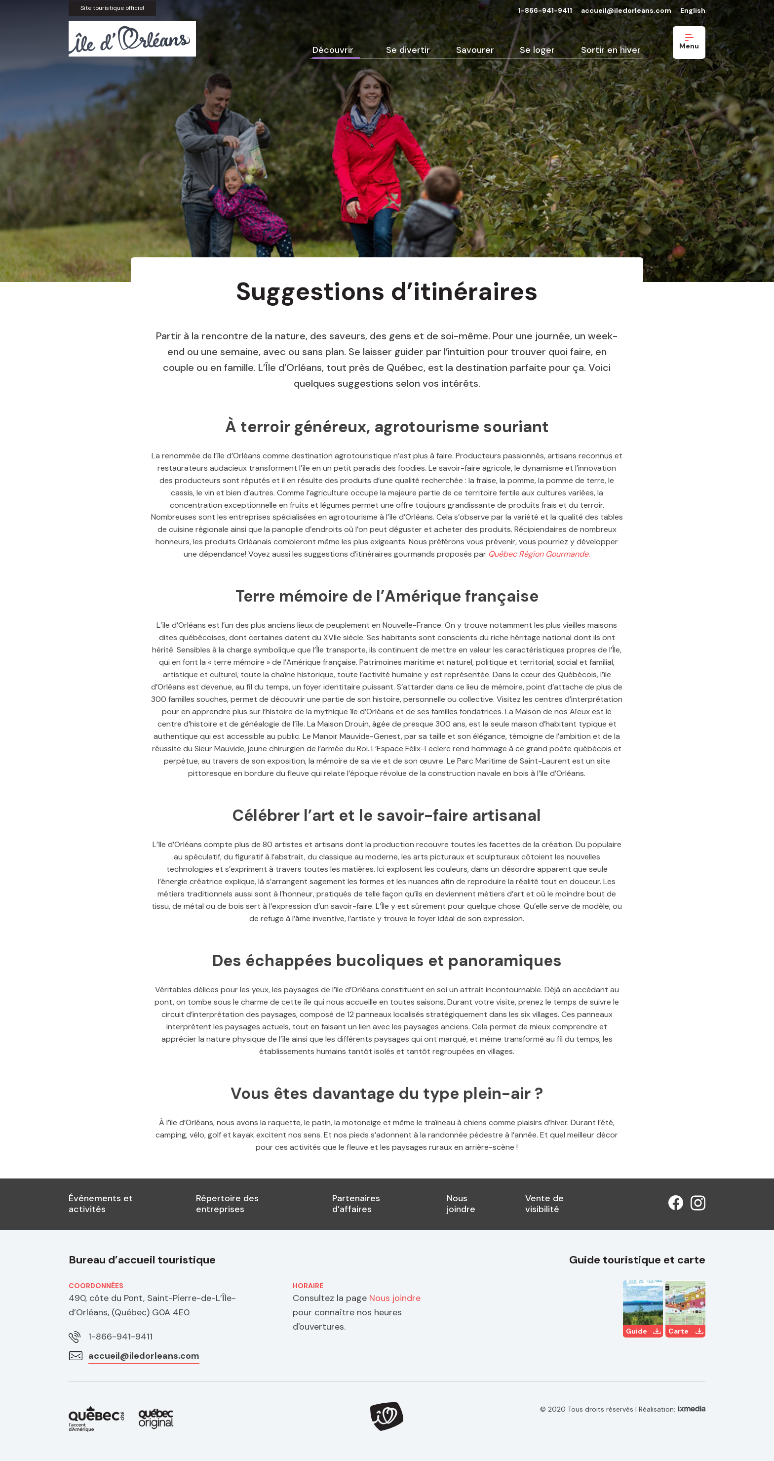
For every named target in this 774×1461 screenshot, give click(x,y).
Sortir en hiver (611, 50)
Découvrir (332, 50)
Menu (689, 42)
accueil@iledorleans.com (626, 10)
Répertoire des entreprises (227, 1203)
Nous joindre (461, 1203)
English (692, 10)
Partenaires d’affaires (356, 1203)
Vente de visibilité (544, 1203)
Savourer (475, 50)
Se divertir (408, 50)
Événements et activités (101, 1203)
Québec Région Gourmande (538, 554)
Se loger (537, 50)
